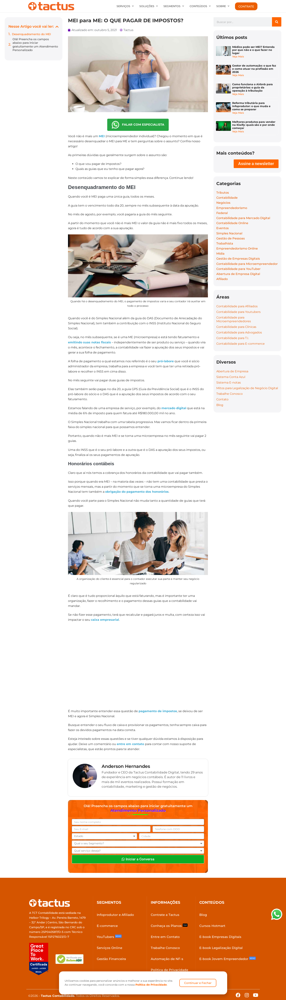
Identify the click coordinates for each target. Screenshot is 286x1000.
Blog (219, 397)
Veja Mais (238, 91)
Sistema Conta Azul (230, 369)
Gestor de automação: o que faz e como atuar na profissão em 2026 (254, 68)
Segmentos (173, 6)
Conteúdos (200, 6)
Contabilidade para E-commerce (240, 336)
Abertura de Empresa (232, 364)
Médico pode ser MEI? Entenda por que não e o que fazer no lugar (254, 50)
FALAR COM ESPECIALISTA (138, 125)
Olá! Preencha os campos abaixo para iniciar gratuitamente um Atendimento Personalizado (35, 44)
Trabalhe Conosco (229, 386)
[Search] (276, 22)
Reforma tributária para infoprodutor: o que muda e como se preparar (252, 102)
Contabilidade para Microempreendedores (233, 312)
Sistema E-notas (228, 375)
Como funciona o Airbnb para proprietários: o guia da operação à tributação (253, 85)
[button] (57, 26)
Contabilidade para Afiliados (237, 299)
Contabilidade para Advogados (239, 325)
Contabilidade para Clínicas (236, 319)
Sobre (222, 6)
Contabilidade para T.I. (232, 331)
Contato (222, 392)
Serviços (125, 6)
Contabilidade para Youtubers (238, 305)
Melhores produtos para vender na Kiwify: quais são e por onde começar (254, 119)
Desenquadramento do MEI (31, 34)
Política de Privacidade (151, 984)
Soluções (148, 6)
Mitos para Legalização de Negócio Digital (247, 381)
